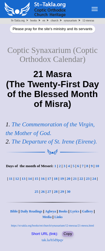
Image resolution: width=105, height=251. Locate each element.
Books (63, 211)
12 (17, 178)
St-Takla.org (18, 20)
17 (49, 178)
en (44, 20)
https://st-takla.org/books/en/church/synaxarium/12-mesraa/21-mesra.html (52, 225)
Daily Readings (31, 211)
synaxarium (70, 20)
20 (68, 178)
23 (88, 178)
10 (97, 166)
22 (81, 178)
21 (75, 178)
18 (55, 178)
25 (36, 191)
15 (36, 178)
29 (62, 191)
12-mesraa (88, 20)
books (33, 20)
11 (11, 178)
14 (30, 178)
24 (94, 178)
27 (49, 191)
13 (23, 178)
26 (43, 191)
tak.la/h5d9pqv (53, 240)
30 (68, 191)
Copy (68, 234)
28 (55, 191)
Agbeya (50, 211)
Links (58, 217)
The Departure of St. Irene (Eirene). (54, 141)
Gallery (87, 211)
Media (47, 217)
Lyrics (74, 211)
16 (43, 178)
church (54, 20)
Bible (14, 211)
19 (62, 178)
